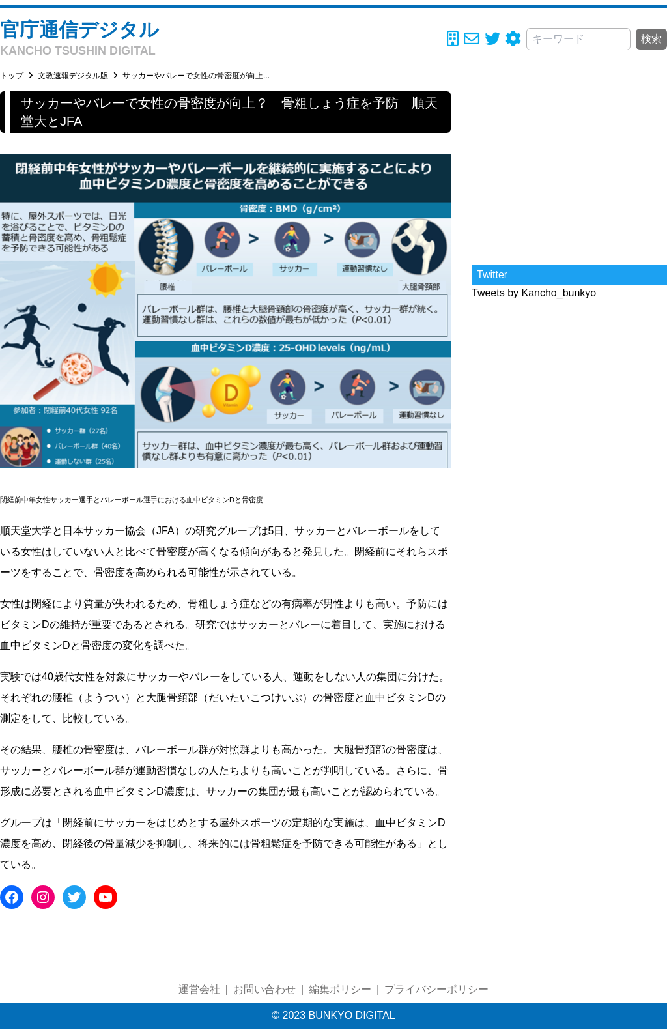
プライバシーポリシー (436, 989)
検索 (651, 38)
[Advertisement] (569, 172)
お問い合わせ (264, 989)
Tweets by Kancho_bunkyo (534, 292)
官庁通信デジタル (79, 29)
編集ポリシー (340, 989)
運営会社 (199, 989)
